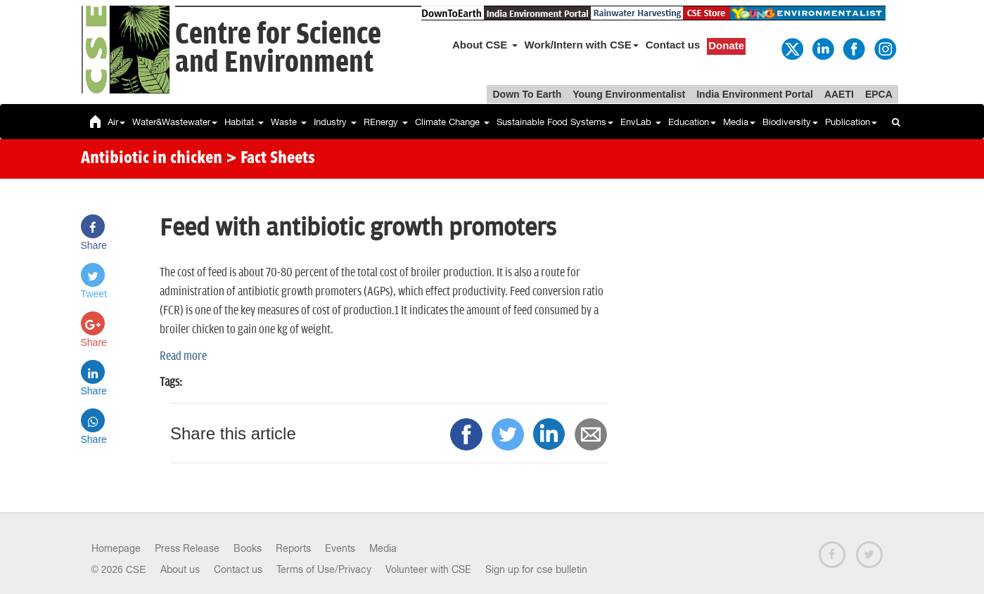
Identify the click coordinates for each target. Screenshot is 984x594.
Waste (289, 122)
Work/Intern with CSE (582, 45)
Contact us (673, 45)
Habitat (244, 122)
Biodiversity (790, 122)
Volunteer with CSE (428, 569)
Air (116, 122)
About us (180, 569)
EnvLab (640, 122)
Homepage (116, 548)
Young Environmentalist (629, 94)
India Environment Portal (754, 94)
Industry (335, 122)
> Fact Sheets (270, 158)
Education (692, 122)
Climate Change (452, 122)
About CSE (485, 45)
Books (248, 548)
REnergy (386, 122)
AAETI (839, 94)
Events (340, 548)
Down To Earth (526, 94)
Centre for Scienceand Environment (278, 48)
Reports (293, 548)
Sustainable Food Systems (555, 122)
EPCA (879, 94)
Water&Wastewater (174, 122)
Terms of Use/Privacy (323, 569)
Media (739, 122)
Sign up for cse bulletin (536, 569)
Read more (183, 356)
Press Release (187, 548)
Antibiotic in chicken (151, 158)
